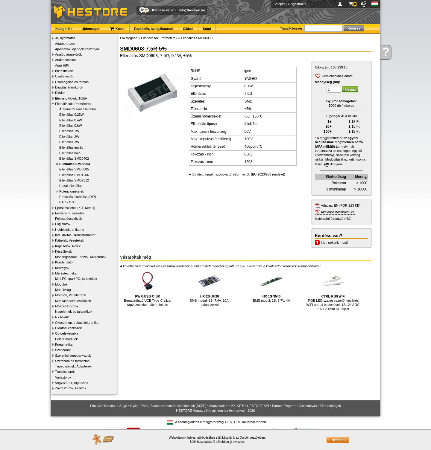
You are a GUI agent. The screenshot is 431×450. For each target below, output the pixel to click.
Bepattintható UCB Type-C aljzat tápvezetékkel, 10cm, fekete (147, 287)
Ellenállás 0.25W (71, 114)
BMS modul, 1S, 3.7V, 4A (271, 285)
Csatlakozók (64, 76)
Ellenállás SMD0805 (74, 169)
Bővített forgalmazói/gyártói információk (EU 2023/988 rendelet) (238, 174)
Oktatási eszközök (68, 328)
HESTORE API (258, 406)
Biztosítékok (64, 71)
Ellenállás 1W (69, 131)
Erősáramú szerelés (69, 213)
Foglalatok (62, 224)
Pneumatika (63, 344)
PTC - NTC (67, 202)
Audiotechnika (65, 60)
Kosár (117, 29)
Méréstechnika (66, 273)
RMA (144, 406)
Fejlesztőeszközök (68, 218)
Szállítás (110, 406)
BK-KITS (237, 406)
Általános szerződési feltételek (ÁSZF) (178, 406)
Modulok (61, 284)
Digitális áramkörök (69, 87)
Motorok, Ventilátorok (70, 295)
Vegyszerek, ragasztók (71, 383)
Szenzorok (63, 350)
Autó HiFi (62, 65)
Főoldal (95, 406)
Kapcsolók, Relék (68, 246)
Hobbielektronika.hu (69, 229)
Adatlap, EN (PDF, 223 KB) (340, 205)
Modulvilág (63, 290)
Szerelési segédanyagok (73, 355)
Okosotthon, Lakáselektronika (76, 322)
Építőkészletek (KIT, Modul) (75, 208)
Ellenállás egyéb (71, 147)
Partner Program (284, 406)
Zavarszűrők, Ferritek (70, 388)
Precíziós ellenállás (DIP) (77, 197)
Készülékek (63, 251)
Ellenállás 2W (69, 136)
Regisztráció (297, 4)
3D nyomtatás (65, 38)
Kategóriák (63, 28)
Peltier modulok (66, 339)
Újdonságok (91, 28)
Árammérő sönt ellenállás (77, 109)
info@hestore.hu (192, 10)
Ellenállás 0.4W (70, 120)
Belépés (280, 4)
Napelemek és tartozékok (73, 311)
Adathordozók (65, 43)
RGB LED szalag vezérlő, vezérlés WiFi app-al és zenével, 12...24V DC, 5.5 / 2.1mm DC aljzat (333, 290)
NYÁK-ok (62, 317)
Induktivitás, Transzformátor (75, 235)
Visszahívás (308, 406)
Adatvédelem (218, 406)
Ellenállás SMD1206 (74, 175)
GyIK (133, 406)
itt (231, 441)
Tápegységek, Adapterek (73, 366)
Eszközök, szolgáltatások (154, 28)
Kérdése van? (163, 10)
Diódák (60, 92)
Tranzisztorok (65, 371)
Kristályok (62, 268)
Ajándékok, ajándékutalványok (77, 49)
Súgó (207, 28)
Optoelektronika (66, 333)
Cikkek (188, 28)
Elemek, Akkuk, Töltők (71, 98)
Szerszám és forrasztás (72, 361)
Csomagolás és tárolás (72, 82)
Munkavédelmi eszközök (73, 301)
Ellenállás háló (70, 153)
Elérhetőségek (330, 406)
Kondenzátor (64, 262)
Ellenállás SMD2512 (74, 180)
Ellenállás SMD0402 (74, 158)
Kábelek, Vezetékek (69, 240)
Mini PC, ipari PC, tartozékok (76, 278)
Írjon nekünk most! (334, 242)
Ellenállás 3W (69, 142)
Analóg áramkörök (68, 54)
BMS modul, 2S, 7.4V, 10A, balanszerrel (210, 287)
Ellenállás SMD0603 (74, 164)
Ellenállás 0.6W (70, 125)
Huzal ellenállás (70, 185)
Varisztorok (63, 377)
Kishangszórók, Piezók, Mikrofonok (80, 257)
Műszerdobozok (66, 306)
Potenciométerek (71, 191)
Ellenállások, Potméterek (73, 104)
